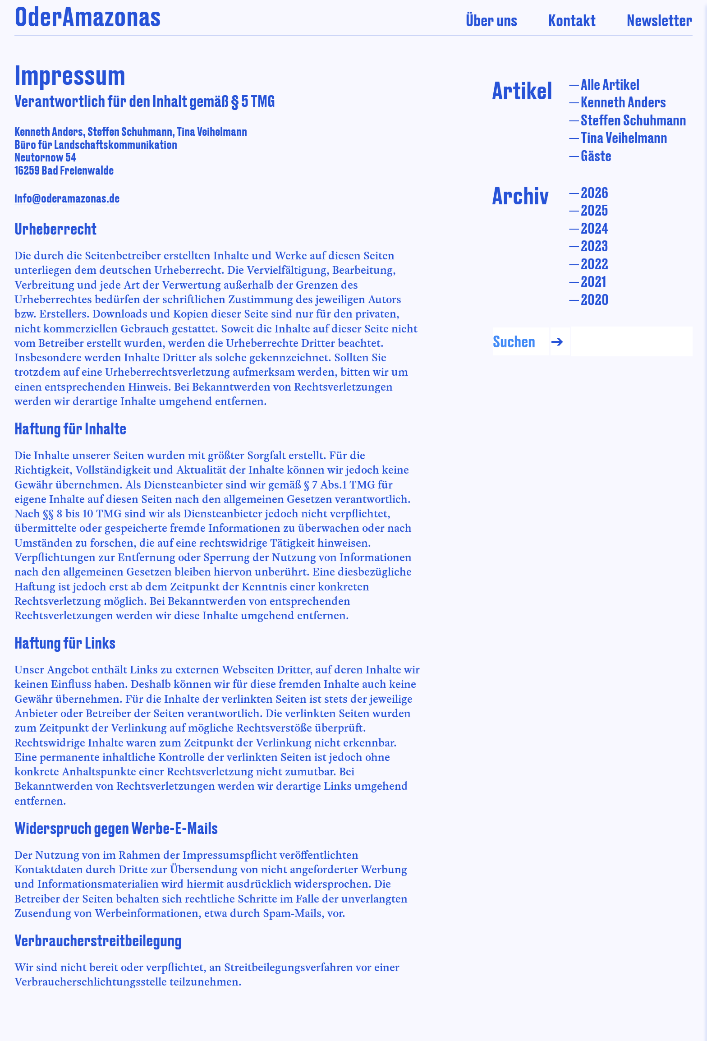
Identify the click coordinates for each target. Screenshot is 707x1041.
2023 (594, 245)
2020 (595, 299)
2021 (593, 281)
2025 (594, 210)
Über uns (491, 20)
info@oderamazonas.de (66, 198)
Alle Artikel (610, 84)
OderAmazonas (87, 15)
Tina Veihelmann (624, 137)
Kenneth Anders (623, 101)
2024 (594, 228)
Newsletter (660, 20)
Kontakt (572, 20)
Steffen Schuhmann (633, 119)
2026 (594, 192)
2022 (594, 263)
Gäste (596, 155)
